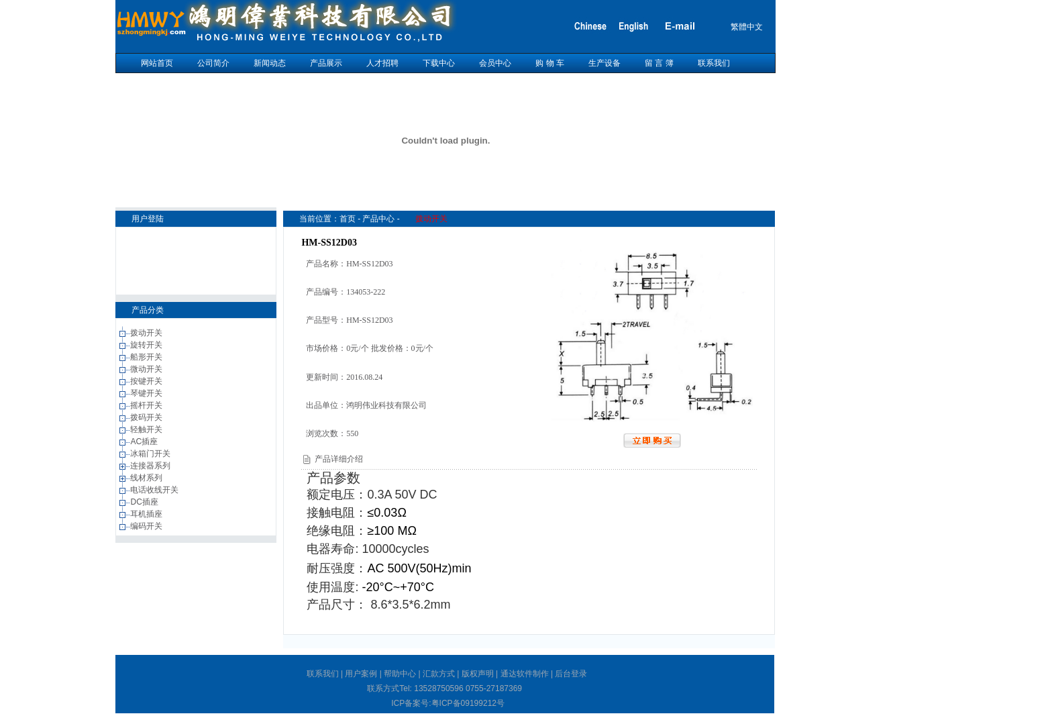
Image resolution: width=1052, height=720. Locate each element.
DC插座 (145, 502)
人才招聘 (382, 63)
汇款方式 (439, 673)
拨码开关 (147, 417)
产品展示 (326, 63)
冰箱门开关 (151, 453)
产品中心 (378, 218)
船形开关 (147, 357)
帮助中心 (400, 673)
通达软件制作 (525, 673)
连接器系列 (151, 465)
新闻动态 (270, 63)
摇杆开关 (147, 405)
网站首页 (157, 63)
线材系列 (147, 477)
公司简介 (213, 63)
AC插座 (145, 441)
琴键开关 (147, 393)
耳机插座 (147, 514)
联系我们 (714, 63)
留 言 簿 (659, 63)
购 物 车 (549, 63)
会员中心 (495, 63)
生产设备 (604, 63)
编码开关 (147, 526)
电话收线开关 (155, 490)
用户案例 (361, 673)
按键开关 (147, 381)
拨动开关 (147, 333)
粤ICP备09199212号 (468, 703)
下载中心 (439, 63)
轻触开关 (147, 429)
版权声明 (478, 673)
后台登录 (571, 673)
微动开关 (147, 369)
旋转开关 (147, 345)
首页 (347, 218)
